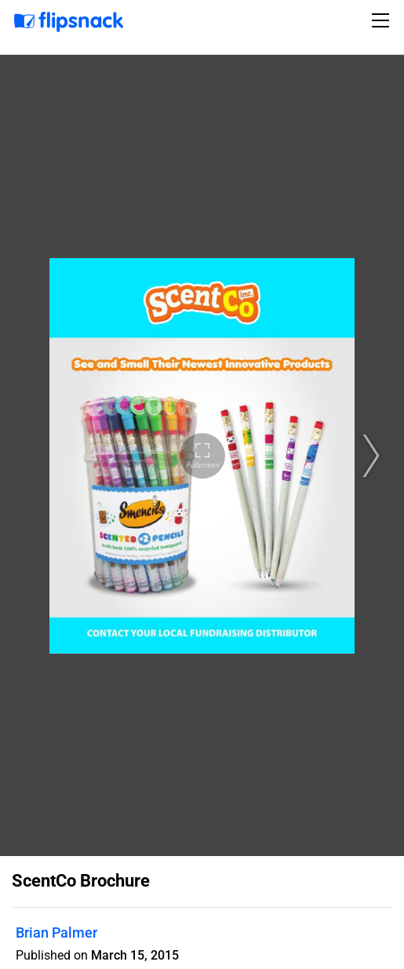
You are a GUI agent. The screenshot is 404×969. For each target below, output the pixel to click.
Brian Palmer (56, 932)
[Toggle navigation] (383, 20)
